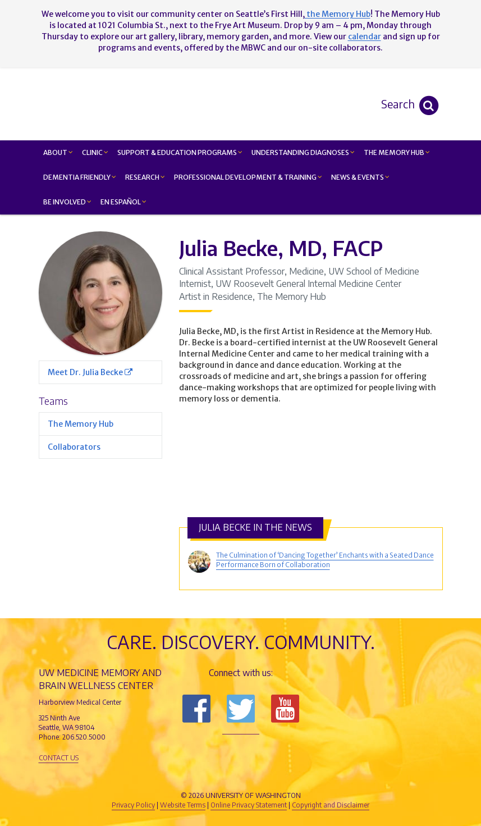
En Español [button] (123, 202)
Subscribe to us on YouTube (285, 709)
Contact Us (59, 758)
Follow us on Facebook (196, 709)
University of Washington (288, 776)
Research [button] (145, 177)
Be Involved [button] (67, 202)
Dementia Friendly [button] (79, 177)
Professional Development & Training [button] (248, 177)
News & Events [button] (360, 177)
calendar (364, 36)
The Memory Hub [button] (397, 152)
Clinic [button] (95, 152)
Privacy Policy (133, 805)
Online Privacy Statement (248, 805)
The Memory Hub (80, 424)
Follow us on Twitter (241, 709)
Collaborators (74, 447)
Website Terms (182, 805)
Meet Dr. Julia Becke (90, 372)
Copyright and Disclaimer (330, 805)
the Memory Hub (337, 14)
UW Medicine (148, 776)
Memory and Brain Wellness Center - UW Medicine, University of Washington (308, 104)
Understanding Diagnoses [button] (303, 152)
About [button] (58, 152)
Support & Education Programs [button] (179, 152)
